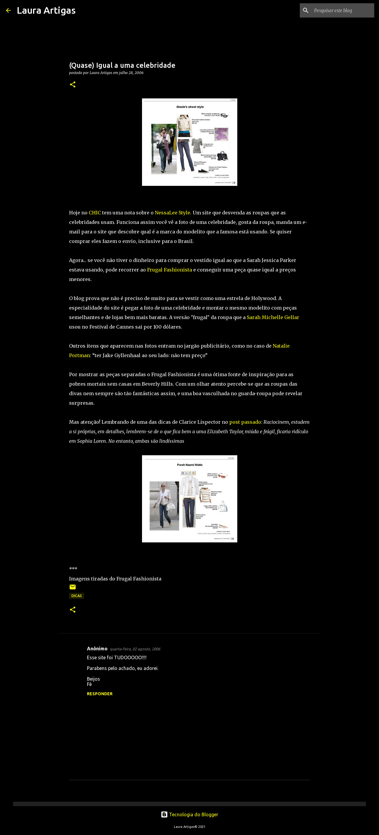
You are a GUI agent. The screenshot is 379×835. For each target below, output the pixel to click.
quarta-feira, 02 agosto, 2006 (135, 649)
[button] (72, 85)
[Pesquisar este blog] (343, 10)
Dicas (76, 596)
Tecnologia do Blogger (189, 814)
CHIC (95, 213)
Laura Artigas (46, 10)
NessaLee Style (172, 213)
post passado (245, 422)
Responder (100, 693)
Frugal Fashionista (170, 270)
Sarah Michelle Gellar (273, 317)
